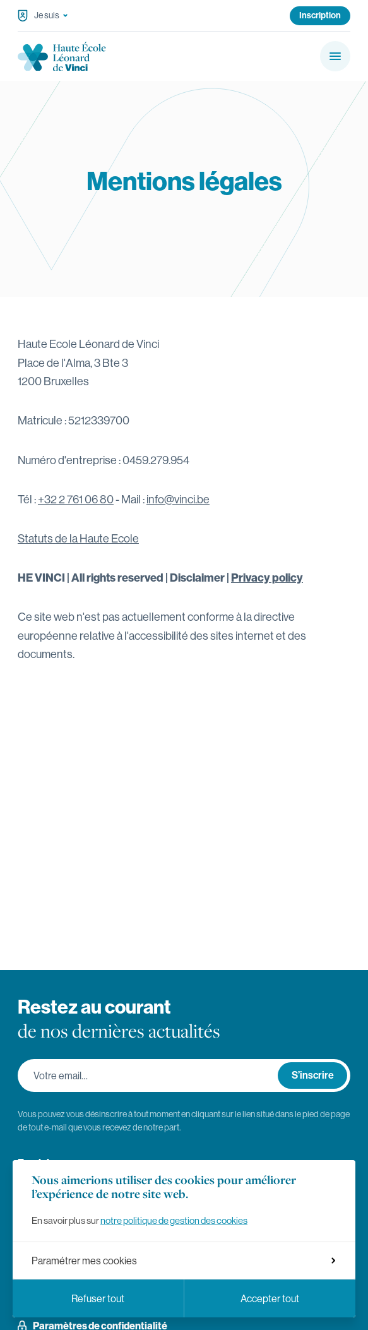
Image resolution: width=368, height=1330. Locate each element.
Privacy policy (267, 577)
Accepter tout (269, 1298)
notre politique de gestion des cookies (173, 1220)
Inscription (320, 15)
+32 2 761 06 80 (76, 499)
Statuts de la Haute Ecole (78, 538)
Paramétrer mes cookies (183, 1260)
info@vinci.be (178, 499)
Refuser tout (97, 1298)
